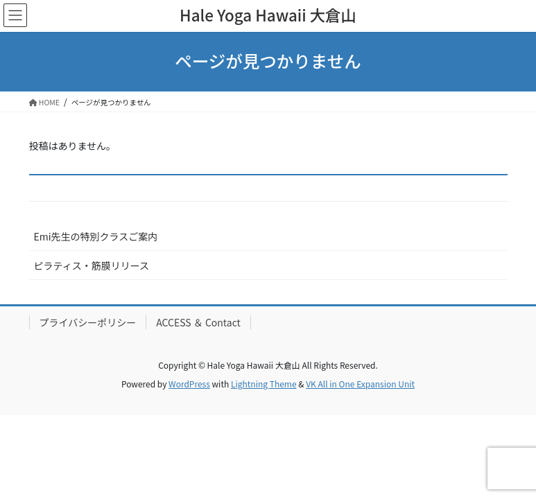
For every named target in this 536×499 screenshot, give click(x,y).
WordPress (189, 383)
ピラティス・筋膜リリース (91, 265)
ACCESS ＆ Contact (198, 322)
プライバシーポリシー (88, 322)
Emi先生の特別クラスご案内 (96, 236)
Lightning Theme (264, 383)
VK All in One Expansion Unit (360, 383)
